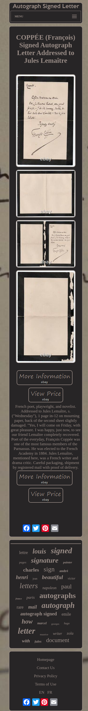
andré (63, 571)
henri (22, 577)
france (18, 598)
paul (66, 586)
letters (29, 586)
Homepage (45, 659)
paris (31, 597)
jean (35, 578)
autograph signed (38, 614)
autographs (57, 595)
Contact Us (45, 668)
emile (66, 614)
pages (22, 562)
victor (71, 578)
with (26, 640)
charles (31, 570)
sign (49, 569)
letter (26, 631)
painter (67, 562)
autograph (58, 605)
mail (32, 607)
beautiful (52, 577)
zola (70, 633)
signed (61, 550)
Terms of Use (45, 684)
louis (39, 551)
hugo (67, 623)
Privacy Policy (45, 676)
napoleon (49, 588)
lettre (23, 552)
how (27, 621)
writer (57, 634)
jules (38, 641)
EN (41, 692)
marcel (42, 623)
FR (49, 692)
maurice (44, 634)
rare (20, 607)
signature (44, 560)
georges (55, 623)
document (57, 640)
